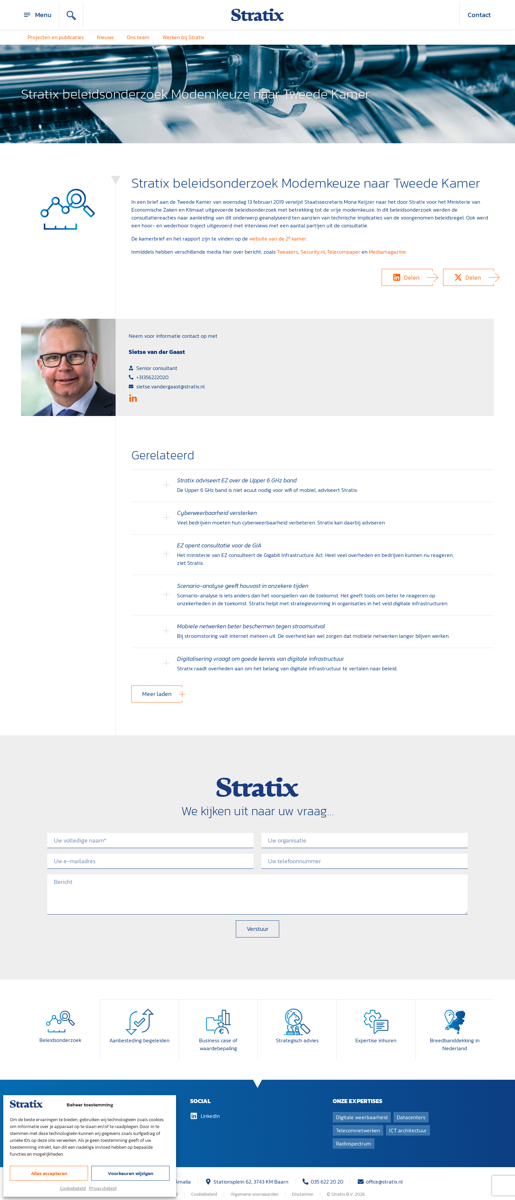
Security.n (312, 252)
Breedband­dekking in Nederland (455, 1036)
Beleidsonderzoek (60, 1032)
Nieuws (105, 37)
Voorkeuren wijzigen (130, 1173)
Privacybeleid (103, 1188)
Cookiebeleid (73, 1188)
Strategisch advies (297, 1032)
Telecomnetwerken (358, 1122)
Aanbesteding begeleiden (139, 1032)
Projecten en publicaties (56, 37)
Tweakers (287, 252)
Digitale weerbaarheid (362, 1109)
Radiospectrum (353, 1135)
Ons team (138, 37)
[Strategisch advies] (297, 1013)
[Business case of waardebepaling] (218, 1013)
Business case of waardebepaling (218, 1036)
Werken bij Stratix (183, 37)
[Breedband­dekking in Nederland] (454, 1013)
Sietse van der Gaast (157, 351)
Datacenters (411, 1109)
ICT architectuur (408, 1122)
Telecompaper (343, 252)
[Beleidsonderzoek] (60, 1013)
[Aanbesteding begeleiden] (139, 1013)
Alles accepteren (49, 1173)
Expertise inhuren (375, 1032)
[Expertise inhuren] (376, 1013)
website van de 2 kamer (277, 238)
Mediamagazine (387, 252)
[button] (407, 277)
